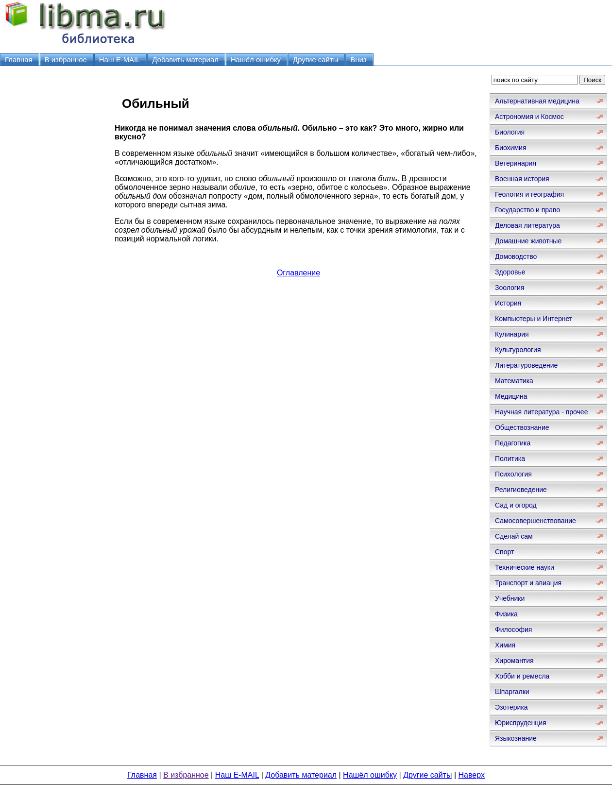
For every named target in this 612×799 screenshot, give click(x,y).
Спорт (504, 552)
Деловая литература (527, 225)
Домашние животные (528, 241)
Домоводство (516, 256)
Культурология (518, 350)
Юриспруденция (520, 723)
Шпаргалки (512, 692)
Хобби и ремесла (522, 676)
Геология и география (529, 194)
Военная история (522, 179)
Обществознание (522, 427)
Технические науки (524, 567)
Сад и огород (516, 505)
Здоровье (510, 272)
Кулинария (512, 334)
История (508, 303)
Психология (513, 474)
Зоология (509, 287)
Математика (514, 381)
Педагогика (512, 443)
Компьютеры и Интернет (533, 319)
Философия (513, 629)
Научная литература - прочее (541, 412)
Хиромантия (514, 660)
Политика (510, 458)
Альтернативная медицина (537, 101)
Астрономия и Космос (529, 116)
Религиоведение (521, 489)
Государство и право (527, 210)
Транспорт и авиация (528, 583)
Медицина (511, 396)
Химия (505, 645)
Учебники (510, 598)
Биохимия (510, 148)
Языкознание (516, 738)
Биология (510, 132)
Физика (506, 614)
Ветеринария (515, 163)
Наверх (472, 775)
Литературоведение (526, 365)
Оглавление (298, 273)
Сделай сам (514, 536)
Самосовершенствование (535, 521)
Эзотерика (511, 707)
